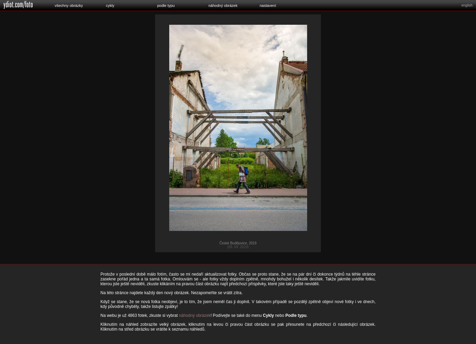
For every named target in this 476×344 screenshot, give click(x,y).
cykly (110, 5)
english (467, 5)
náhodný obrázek (222, 5)
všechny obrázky (69, 5)
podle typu (166, 5)
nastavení (268, 5)
